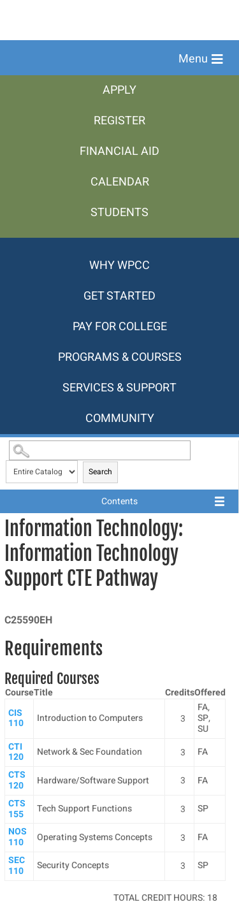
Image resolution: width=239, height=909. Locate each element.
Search (100, 471)
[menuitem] (119, 90)
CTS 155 (16, 809)
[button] (201, 59)
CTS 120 (16, 780)
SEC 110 (16, 866)
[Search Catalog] (99, 450)
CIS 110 (16, 718)
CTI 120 (16, 752)
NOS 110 (17, 837)
